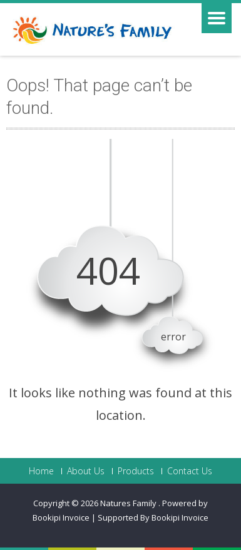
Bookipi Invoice (179, 517)
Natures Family (129, 503)
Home (41, 471)
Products (136, 471)
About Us (86, 471)
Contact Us (189, 471)
